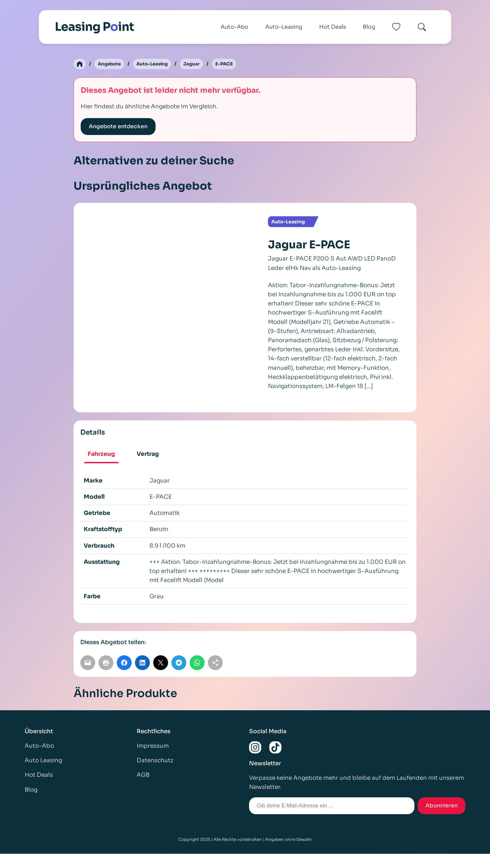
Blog (369, 26)
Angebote (110, 64)
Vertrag (148, 454)
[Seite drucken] (106, 663)
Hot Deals (332, 26)
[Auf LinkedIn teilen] (142, 663)
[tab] (101, 455)
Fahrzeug (101, 454)
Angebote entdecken (118, 126)
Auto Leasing (43, 760)
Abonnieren (442, 805)
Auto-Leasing (283, 26)
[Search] (421, 27)
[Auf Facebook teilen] (124, 663)
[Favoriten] (396, 27)
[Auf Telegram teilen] (178, 663)
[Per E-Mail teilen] (87, 663)
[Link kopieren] (215, 663)
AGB (143, 775)
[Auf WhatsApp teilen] (197, 663)
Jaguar (196, 64)
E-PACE (229, 64)
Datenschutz (155, 760)
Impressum (153, 746)
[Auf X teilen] (160, 663)
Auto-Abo (234, 26)
